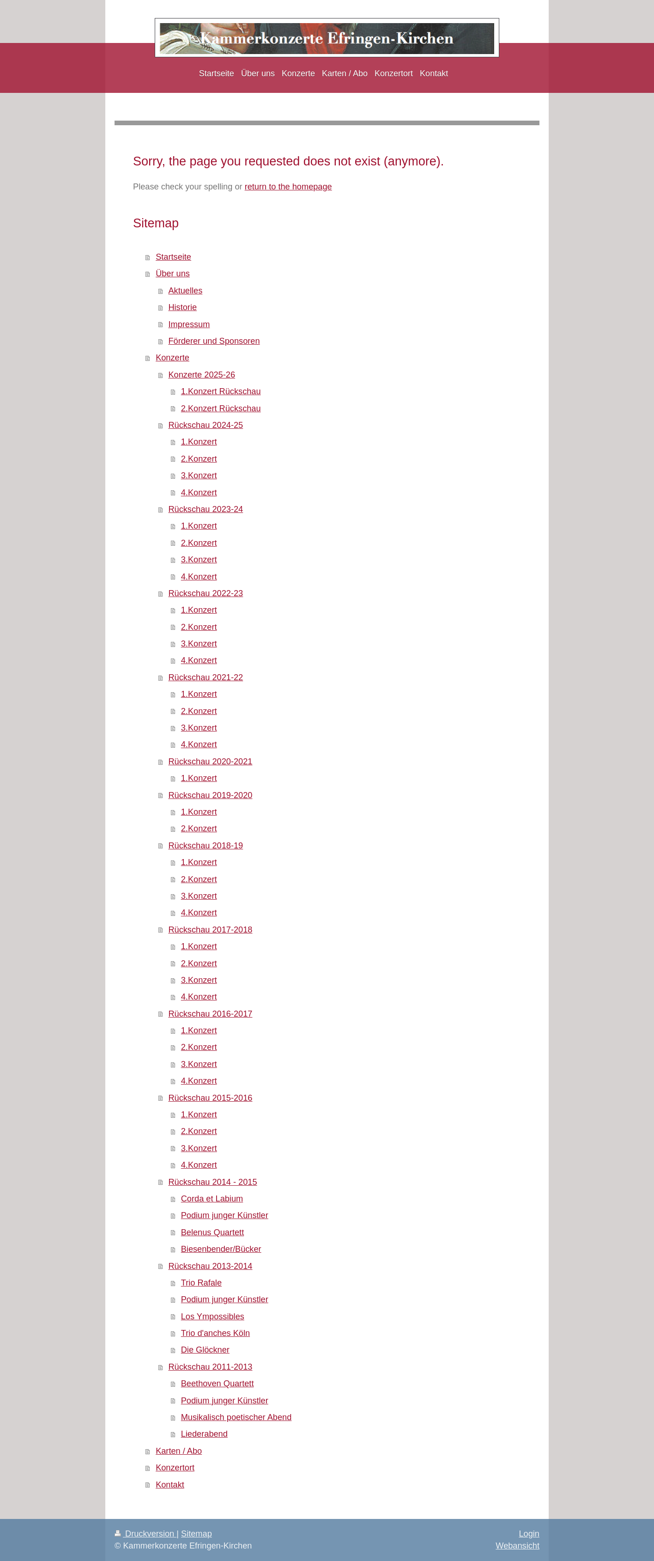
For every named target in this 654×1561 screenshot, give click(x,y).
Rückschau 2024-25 (205, 425)
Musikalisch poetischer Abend (236, 1417)
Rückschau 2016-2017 (210, 1013)
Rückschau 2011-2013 (210, 1367)
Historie (182, 307)
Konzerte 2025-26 (201, 374)
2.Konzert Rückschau (221, 408)
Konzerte (172, 357)
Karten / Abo (179, 1451)
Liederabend (204, 1434)
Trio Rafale (201, 1282)
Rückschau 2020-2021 (210, 761)
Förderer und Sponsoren (214, 341)
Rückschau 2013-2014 (210, 1266)
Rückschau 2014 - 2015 (212, 1182)
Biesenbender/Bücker (221, 1249)
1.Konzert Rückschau (221, 391)
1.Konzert (199, 441)
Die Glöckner (205, 1349)
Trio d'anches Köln (215, 1333)
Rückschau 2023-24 (205, 509)
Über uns (173, 273)
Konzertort (175, 1467)
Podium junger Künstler (224, 1215)
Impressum (189, 324)
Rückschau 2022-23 (205, 593)
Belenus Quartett (212, 1232)
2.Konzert (199, 458)
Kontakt (170, 1484)
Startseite (173, 257)
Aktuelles (185, 290)
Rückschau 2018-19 (205, 845)
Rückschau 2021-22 (205, 677)
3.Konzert (199, 475)
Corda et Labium (212, 1198)
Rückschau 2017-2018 (210, 929)
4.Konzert (199, 492)
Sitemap (196, 1533)
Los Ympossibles (212, 1316)
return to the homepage (288, 186)
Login (529, 1533)
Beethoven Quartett (217, 1383)
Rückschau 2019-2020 (210, 795)
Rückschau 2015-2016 (210, 1098)
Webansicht (517, 1545)
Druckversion (145, 1533)
